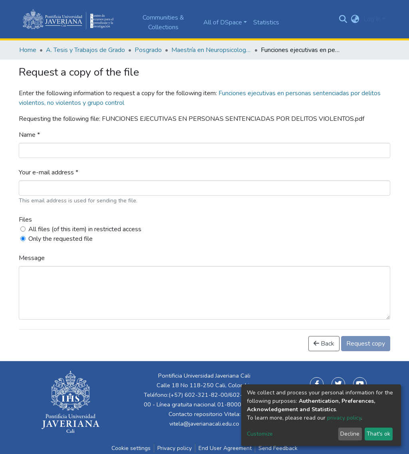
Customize (260, 434)
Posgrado (148, 50)
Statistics (266, 22)
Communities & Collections (163, 22)
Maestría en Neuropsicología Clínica (211, 50)
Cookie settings (131, 448)
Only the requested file (60, 238)
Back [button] (324, 343)
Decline (349, 434)
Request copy (365, 343)
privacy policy (344, 418)
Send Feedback (278, 448)
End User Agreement (225, 448)
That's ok (378, 434)
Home (27, 50)
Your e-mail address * (48, 172)
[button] (355, 19)
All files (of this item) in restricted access (84, 229)
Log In (372, 19)
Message (32, 258)
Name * (29, 134)
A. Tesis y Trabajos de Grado (85, 50)
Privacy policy (174, 448)
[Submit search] (343, 19)
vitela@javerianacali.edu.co (204, 424)
